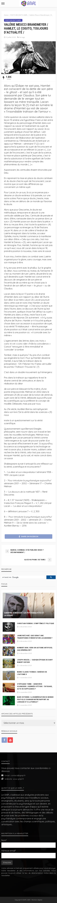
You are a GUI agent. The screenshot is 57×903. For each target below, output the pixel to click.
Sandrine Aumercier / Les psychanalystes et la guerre (24, 614)
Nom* (4, 840)
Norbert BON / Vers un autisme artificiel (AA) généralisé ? (35, 649)
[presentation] (28, 885)
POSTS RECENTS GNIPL (13, 20)
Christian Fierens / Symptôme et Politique (35, 623)
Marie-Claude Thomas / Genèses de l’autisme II (32, 673)
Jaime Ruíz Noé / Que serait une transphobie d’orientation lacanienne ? (34, 637)
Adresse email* (8, 850)
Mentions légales (37, 900)
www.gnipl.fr (18, 779)
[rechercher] (22, 577)
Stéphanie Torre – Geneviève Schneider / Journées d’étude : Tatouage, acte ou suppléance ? (34, 686)
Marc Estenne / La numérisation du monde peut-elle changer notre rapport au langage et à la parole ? (35, 699)
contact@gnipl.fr (18, 775)
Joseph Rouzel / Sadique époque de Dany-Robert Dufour (35, 661)
